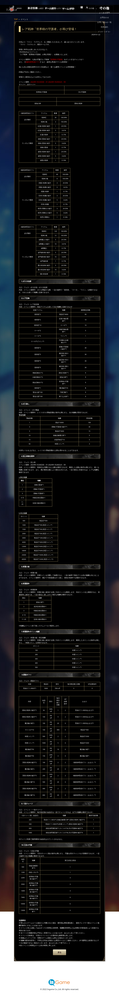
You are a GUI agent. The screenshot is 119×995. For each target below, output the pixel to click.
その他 (107, 9)
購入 (88, 9)
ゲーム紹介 (49, 9)
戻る (59, 952)
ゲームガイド (68, 9)
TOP (16, 19)
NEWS (30, 9)
